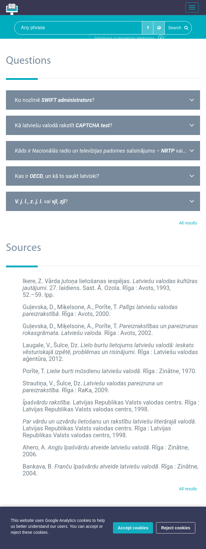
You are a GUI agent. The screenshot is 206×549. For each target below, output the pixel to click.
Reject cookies (175, 527)
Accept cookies (133, 527)
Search (178, 27)
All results (188, 223)
